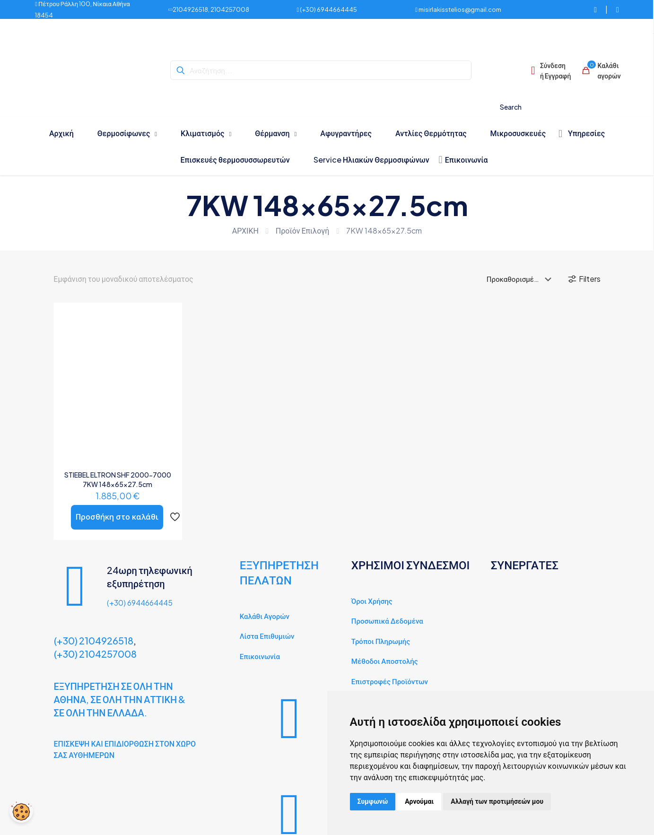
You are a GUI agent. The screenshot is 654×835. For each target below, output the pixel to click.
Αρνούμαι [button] (419, 801)
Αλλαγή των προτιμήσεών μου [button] (497, 801)
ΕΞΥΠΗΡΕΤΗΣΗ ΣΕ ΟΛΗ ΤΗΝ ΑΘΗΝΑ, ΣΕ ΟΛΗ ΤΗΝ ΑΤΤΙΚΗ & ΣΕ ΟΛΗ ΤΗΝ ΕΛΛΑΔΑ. (120, 699)
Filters (584, 279)
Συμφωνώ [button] (373, 801)
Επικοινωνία (260, 656)
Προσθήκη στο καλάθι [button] (117, 517)
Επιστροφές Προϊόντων (389, 681)
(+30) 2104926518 (93, 640)
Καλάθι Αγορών (264, 615)
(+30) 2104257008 (95, 654)
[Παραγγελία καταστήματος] (521, 279)
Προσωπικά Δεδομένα (387, 620)
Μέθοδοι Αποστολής (384, 660)
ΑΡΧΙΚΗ (245, 230)
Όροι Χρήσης (371, 600)
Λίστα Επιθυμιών (267, 635)
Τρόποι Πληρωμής (380, 640)
